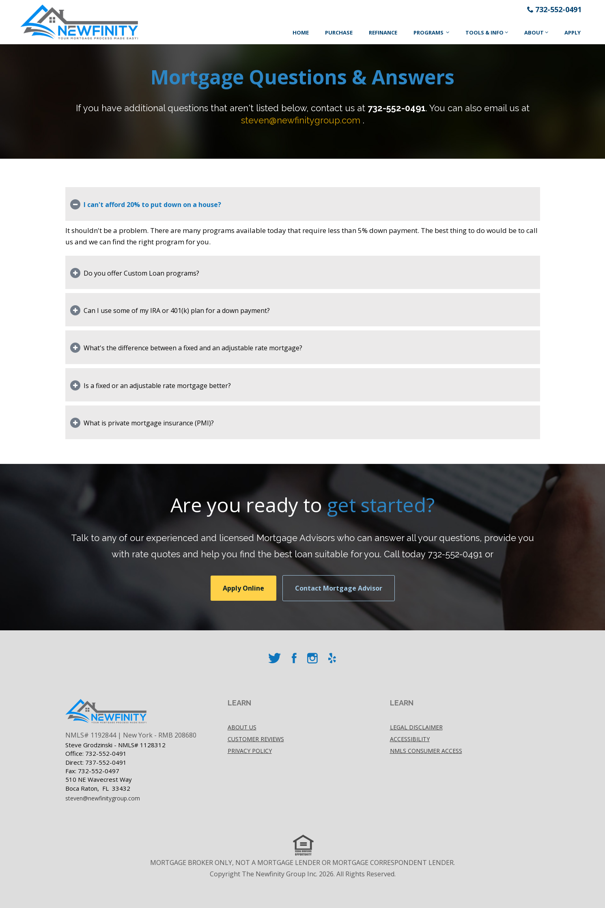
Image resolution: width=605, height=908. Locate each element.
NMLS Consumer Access (426, 751)
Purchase (339, 32)
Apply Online (243, 588)
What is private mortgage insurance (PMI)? (149, 422)
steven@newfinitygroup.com (300, 120)
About (534, 32)
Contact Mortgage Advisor (338, 588)
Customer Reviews (256, 739)
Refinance (383, 32)
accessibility (410, 739)
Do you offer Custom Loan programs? (141, 273)
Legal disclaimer (416, 727)
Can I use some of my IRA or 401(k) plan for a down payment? (177, 310)
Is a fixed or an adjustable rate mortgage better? (157, 385)
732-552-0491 (558, 9)
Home (301, 32)
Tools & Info (484, 32)
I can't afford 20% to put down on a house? (152, 204)
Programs (429, 32)
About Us (242, 727)
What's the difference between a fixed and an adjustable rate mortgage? (193, 347)
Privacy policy (250, 751)
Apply (572, 32)
